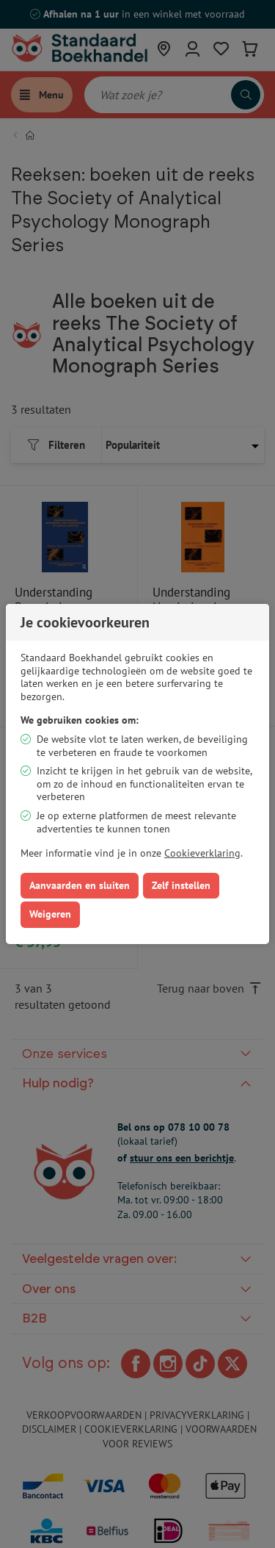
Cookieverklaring (202, 853)
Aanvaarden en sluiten (79, 885)
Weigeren (50, 914)
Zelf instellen (181, 885)
